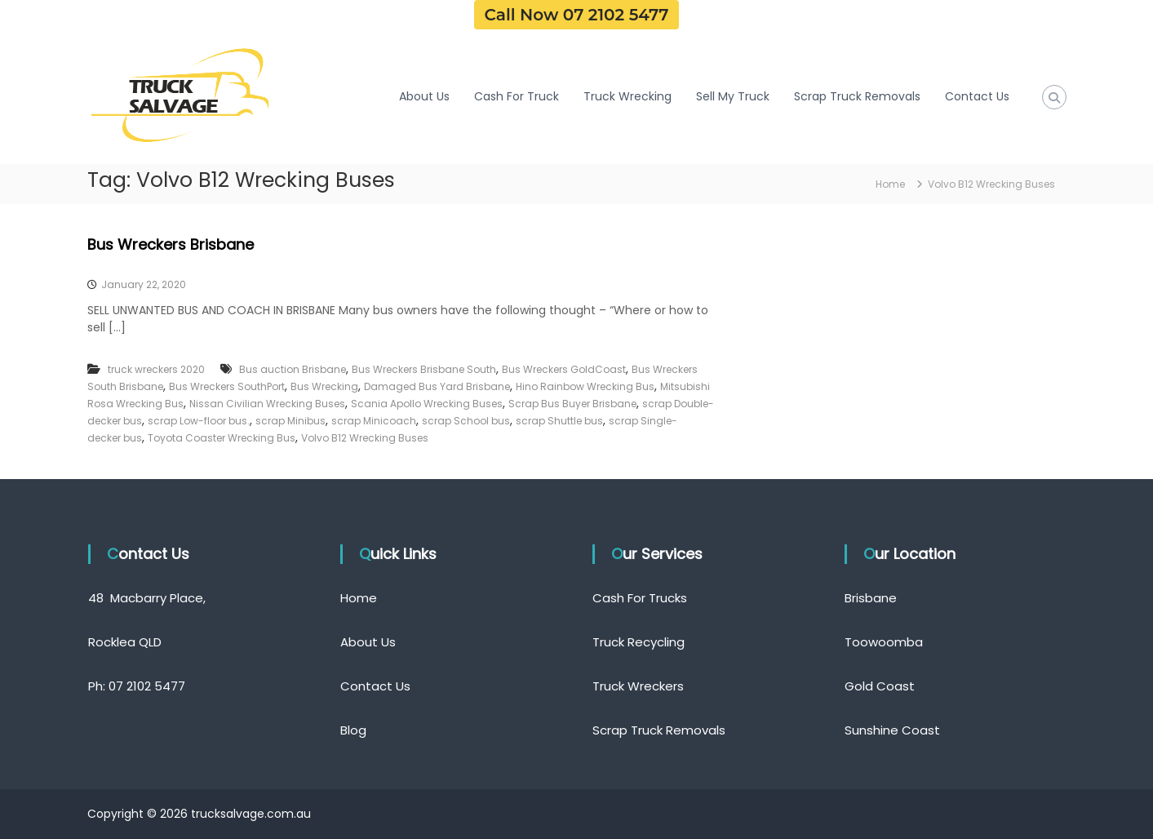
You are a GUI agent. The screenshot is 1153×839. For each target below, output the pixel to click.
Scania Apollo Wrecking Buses (427, 404)
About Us (424, 96)
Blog (353, 730)
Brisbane (871, 597)
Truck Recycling (638, 641)
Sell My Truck (732, 96)
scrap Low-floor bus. (199, 421)
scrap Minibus (290, 421)
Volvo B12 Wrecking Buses (364, 438)
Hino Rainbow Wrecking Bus (585, 386)
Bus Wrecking (324, 386)
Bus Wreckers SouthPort (227, 386)
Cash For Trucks (639, 597)
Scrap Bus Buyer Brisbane (572, 404)
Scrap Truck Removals (857, 96)
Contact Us (977, 96)
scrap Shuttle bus (559, 421)
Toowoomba (884, 641)
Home (358, 597)
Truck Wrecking (627, 96)
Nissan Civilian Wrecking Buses (267, 404)
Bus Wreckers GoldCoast (564, 369)
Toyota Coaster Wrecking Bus (221, 438)
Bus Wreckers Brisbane (170, 244)
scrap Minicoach (373, 421)
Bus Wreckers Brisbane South (424, 369)
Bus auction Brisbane (292, 369)
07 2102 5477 (147, 686)
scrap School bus (466, 421)
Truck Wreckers (638, 686)
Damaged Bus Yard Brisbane (437, 386)
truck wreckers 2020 (156, 369)
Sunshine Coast (892, 730)
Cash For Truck (516, 96)
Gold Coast (880, 686)
